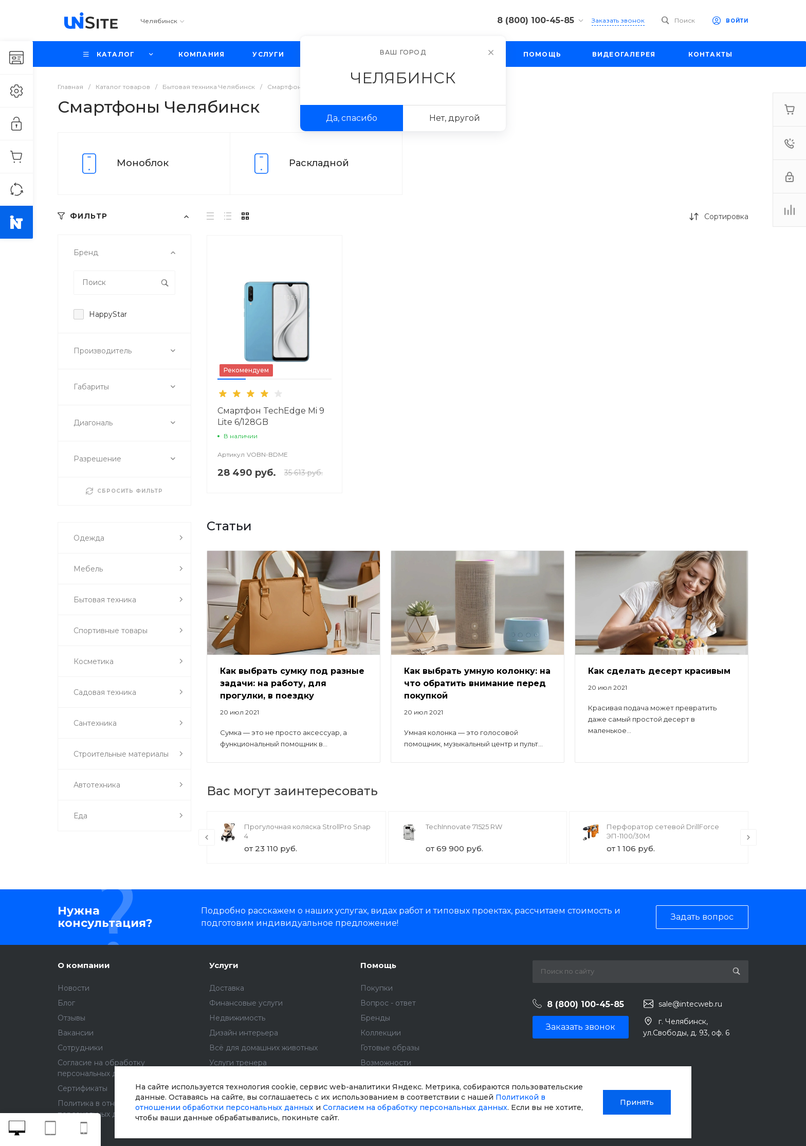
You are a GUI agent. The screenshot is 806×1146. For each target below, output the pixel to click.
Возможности (385, 1062)
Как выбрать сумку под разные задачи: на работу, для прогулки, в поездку (292, 683)
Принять (637, 1102)
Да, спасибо (351, 118)
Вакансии (76, 1032)
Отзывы (71, 1018)
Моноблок (143, 163)
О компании (84, 965)
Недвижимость (237, 1018)
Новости (73, 988)
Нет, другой (454, 118)
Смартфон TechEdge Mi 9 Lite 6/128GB (270, 416)
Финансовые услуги (246, 1003)
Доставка (226, 988)
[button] (231, 379)
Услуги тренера (238, 1062)
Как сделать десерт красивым (659, 671)
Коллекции (380, 1032)
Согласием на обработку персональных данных (415, 1107)
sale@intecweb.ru (690, 1004)
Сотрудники (80, 1047)
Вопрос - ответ (388, 1003)
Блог (66, 1003)
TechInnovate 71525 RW (464, 826)
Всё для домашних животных (263, 1047)
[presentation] (206, 837)
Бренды (375, 1018)
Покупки (376, 988)
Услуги (224, 965)
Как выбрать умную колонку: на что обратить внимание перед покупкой (477, 683)
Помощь (378, 965)
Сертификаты (82, 1088)
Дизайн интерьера (243, 1032)
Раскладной (319, 163)
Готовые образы (389, 1047)
